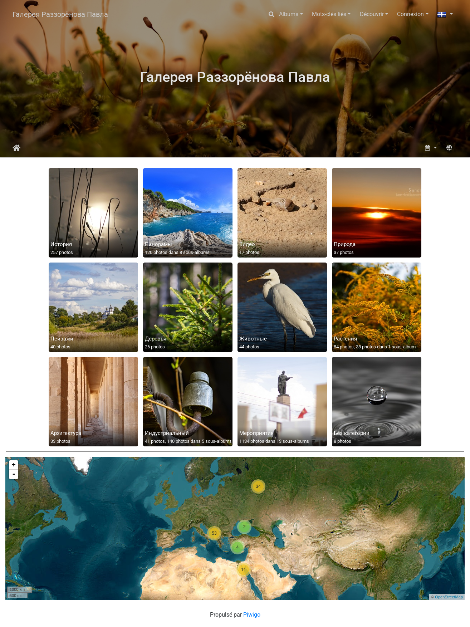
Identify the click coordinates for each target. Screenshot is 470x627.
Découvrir (372, 14)
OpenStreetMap (449, 597)
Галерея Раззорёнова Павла (60, 14)
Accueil (17, 148)
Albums (288, 14)
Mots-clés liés (329, 14)
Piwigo (251, 614)
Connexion (410, 14)
